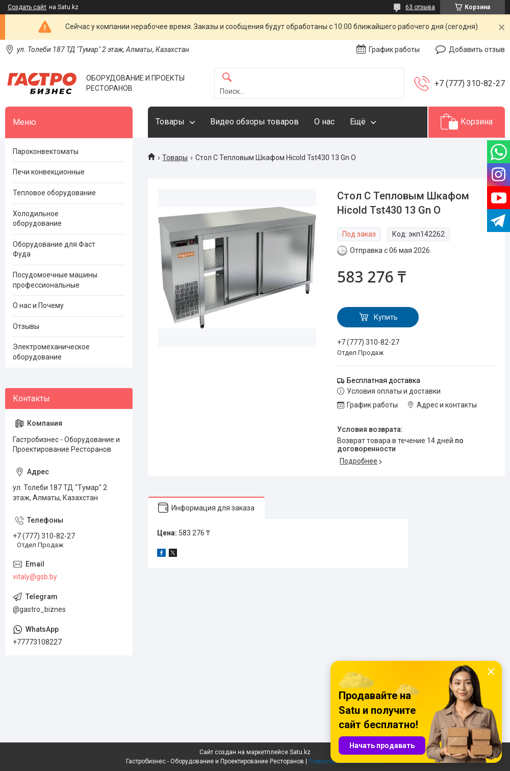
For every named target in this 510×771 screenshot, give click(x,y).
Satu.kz (300, 752)
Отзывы (26, 326)
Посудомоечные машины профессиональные (55, 280)
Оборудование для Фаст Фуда (54, 249)
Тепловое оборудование (54, 193)
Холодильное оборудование (37, 219)
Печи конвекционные (49, 172)
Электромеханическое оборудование (51, 352)
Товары (170, 121)
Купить (386, 317)
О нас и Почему (38, 305)
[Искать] (227, 78)
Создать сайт (27, 7)
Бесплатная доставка (383, 380)
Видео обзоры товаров (254, 121)
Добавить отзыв (477, 49)
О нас (324, 121)
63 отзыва (420, 7)
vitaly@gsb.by (35, 577)
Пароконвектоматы (46, 151)
